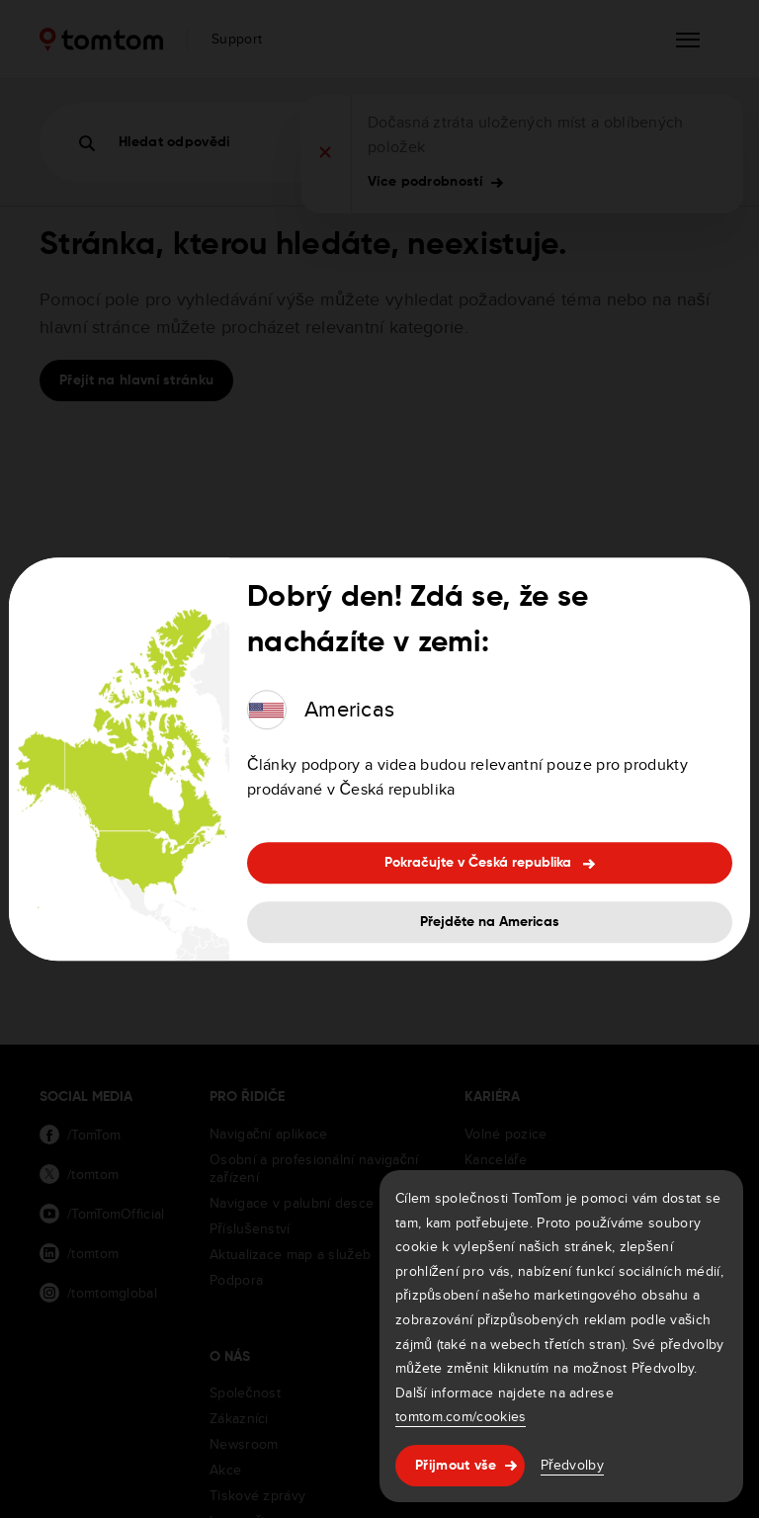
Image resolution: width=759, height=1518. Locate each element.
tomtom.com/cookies (460, 1416)
